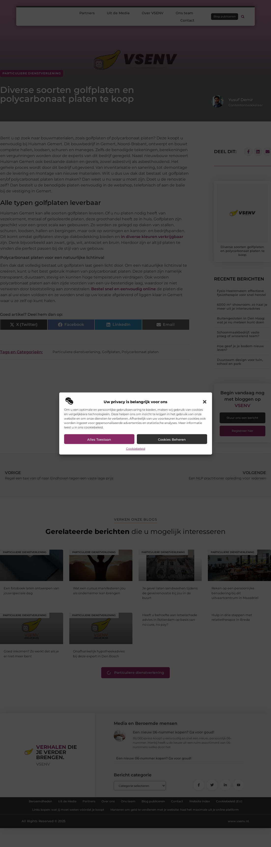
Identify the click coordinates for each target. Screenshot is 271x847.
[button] (204, 401)
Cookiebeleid (135, 448)
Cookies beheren (172, 439)
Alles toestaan (99, 439)
